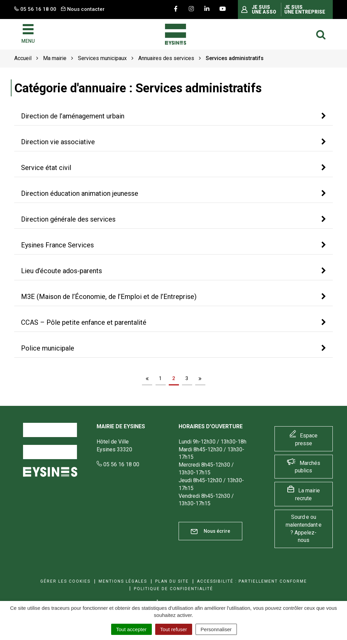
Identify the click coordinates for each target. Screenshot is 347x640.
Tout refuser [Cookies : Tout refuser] (173, 629)
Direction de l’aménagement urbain (72, 116)
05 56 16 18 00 (118, 464)
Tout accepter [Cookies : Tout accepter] (131, 629)
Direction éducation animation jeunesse (79, 193)
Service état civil (46, 168)
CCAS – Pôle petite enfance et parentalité (83, 322)
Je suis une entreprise (304, 9)
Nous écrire (210, 531)
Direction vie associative (58, 142)
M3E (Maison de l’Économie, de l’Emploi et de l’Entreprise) (109, 297)
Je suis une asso (264, 9)
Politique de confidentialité (173, 588)
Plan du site (172, 581)
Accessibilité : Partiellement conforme (252, 581)
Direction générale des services (68, 219)
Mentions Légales (123, 581)
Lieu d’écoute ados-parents (61, 271)
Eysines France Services (57, 245)
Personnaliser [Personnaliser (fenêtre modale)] (216, 629)
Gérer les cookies (65, 581)
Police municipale (47, 348)
